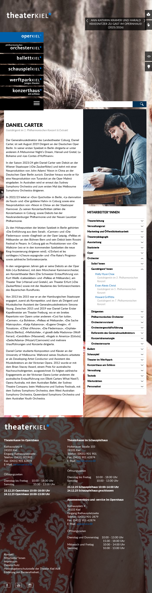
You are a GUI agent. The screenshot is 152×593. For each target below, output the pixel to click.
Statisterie (93, 247)
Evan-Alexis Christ (105, 286)
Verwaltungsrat (96, 226)
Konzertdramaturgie (103, 338)
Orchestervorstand (102, 322)
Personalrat (94, 386)
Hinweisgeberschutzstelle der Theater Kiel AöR (32, 568)
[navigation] (22, 104)
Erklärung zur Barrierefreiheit (21, 572)
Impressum (10, 561)
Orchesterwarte (100, 344)
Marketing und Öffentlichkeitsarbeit (107, 231)
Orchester (93, 258)
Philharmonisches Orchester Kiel (22, 48)
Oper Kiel (22, 37)
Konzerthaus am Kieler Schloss (22, 91)
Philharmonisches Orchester (107, 317)
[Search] (109, 104)
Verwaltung (94, 370)
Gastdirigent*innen (102, 269)
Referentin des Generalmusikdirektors (113, 333)
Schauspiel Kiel (22, 70)
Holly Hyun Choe (104, 274)
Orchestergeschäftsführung (107, 328)
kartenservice (21, 464)
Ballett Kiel (22, 59)
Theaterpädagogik (97, 237)
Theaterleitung (95, 221)
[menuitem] (22, 37)
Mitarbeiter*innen (103, 212)
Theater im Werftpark (99, 360)
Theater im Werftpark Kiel (22, 81)
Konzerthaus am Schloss (101, 365)
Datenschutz (11, 565)
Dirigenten (97, 311)
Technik (91, 376)
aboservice (83, 524)
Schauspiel (93, 354)
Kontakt (8, 554)
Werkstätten (94, 381)
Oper (90, 253)
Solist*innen (98, 264)
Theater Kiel (28, 15)
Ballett (91, 349)
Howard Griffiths (104, 297)
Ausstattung (94, 242)
